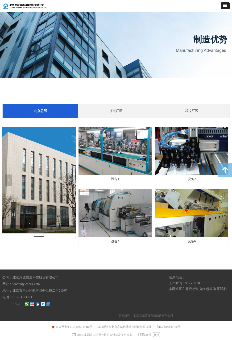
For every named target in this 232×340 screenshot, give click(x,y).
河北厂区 (116, 111)
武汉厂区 (191, 111)
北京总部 (40, 111)
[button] (225, 5)
